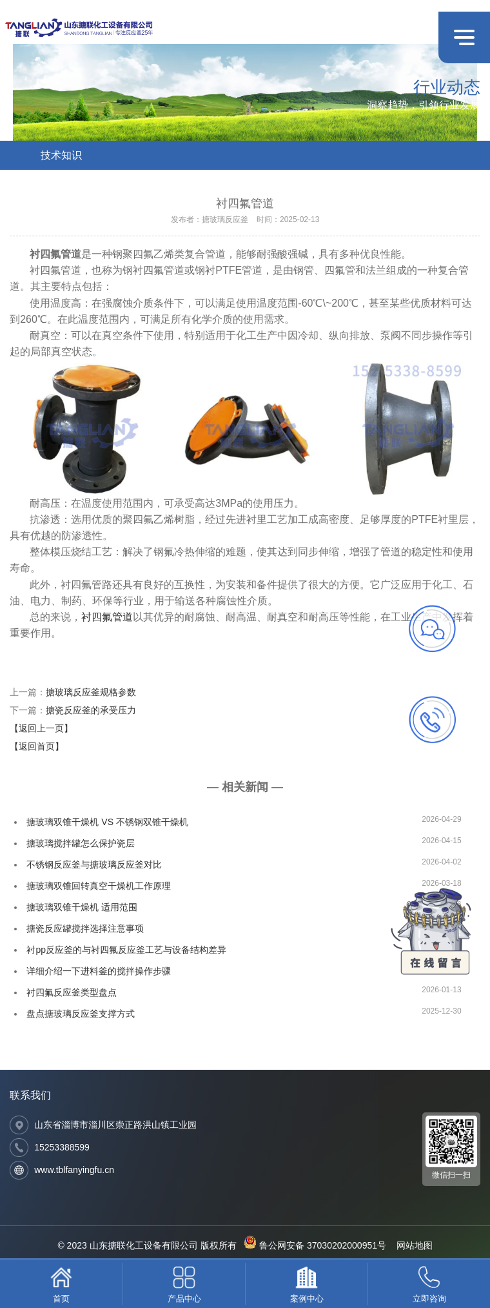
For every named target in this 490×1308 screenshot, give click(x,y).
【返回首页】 (37, 746)
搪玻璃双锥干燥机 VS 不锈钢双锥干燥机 (107, 822)
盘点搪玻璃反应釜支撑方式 (80, 1013)
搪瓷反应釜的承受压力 (91, 710)
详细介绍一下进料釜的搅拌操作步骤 (98, 971)
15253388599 (62, 1147)
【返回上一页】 (41, 728)
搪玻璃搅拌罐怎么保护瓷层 (80, 843)
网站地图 (415, 1245)
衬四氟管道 (107, 616)
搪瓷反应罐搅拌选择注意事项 (85, 928)
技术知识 (61, 155)
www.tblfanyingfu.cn (74, 1170)
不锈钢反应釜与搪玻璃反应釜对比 (94, 864)
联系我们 (30, 1095)
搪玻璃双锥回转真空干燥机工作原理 (98, 886)
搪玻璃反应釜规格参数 (91, 692)
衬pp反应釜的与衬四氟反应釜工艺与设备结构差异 (126, 950)
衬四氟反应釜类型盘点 (71, 992)
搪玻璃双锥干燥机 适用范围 (81, 907)
